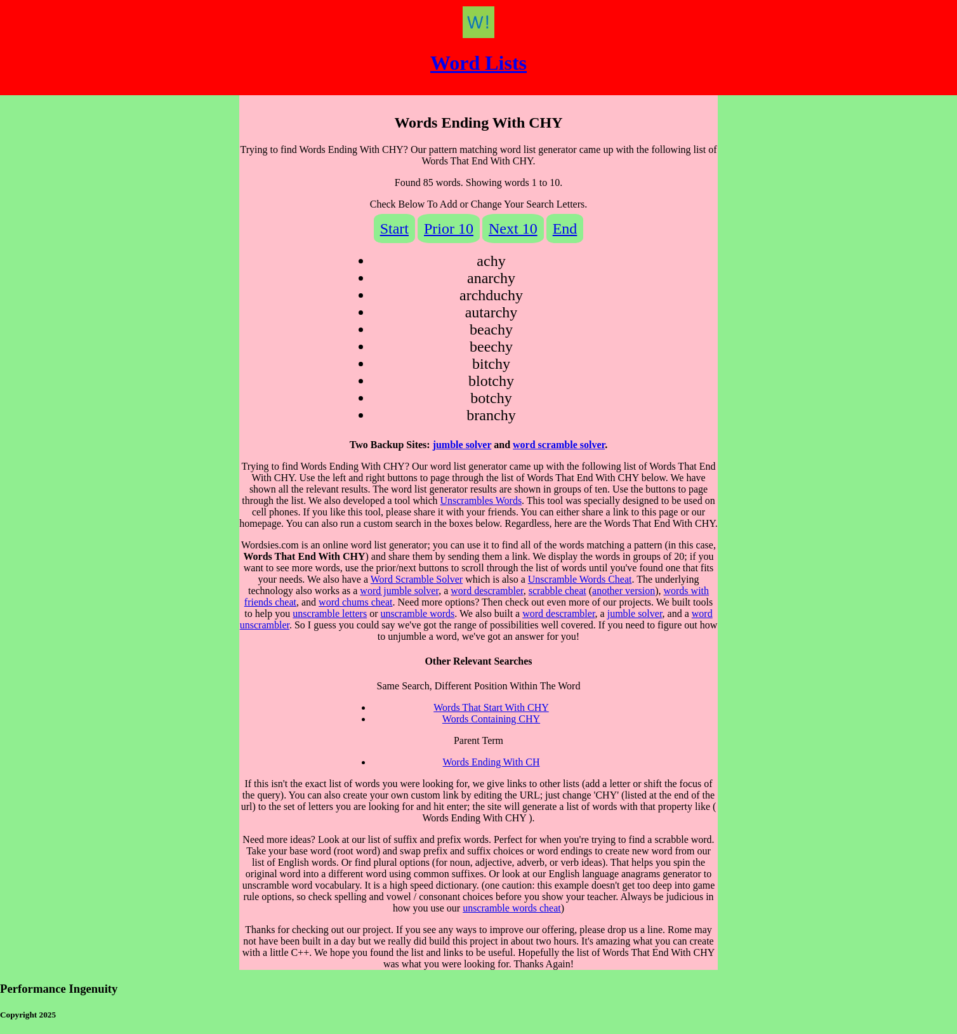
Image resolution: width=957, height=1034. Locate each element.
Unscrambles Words (481, 500)
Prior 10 (448, 228)
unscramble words (417, 613)
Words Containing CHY (491, 718)
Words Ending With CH (491, 762)
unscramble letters (330, 613)
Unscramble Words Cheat (580, 579)
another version (623, 590)
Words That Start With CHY (490, 707)
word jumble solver (399, 590)
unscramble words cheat (512, 908)
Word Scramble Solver (417, 579)
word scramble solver (559, 444)
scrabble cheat (557, 590)
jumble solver (462, 444)
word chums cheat (355, 602)
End (565, 228)
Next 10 (513, 228)
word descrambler (487, 590)
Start (394, 228)
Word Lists (478, 62)
